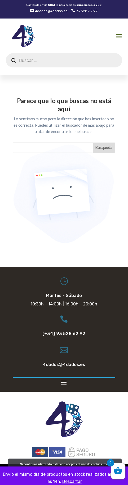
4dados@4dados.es (49, 11)
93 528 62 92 (84, 11)
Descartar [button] (72, 481)
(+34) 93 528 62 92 (63, 333)
